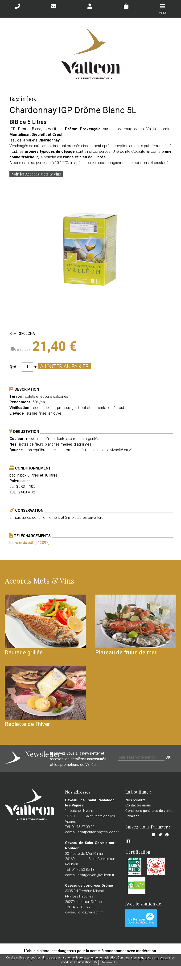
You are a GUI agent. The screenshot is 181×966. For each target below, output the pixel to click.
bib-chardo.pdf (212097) (29, 542)
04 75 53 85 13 (83, 869)
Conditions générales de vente (148, 811)
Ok (95, 962)
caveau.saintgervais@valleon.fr (89, 875)
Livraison (132, 816)
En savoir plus (110, 962)
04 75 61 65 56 (83, 907)
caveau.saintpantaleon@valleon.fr (92, 832)
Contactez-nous (138, 805)
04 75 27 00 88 (83, 827)
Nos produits (135, 800)
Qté (12, 367)
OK (167, 757)
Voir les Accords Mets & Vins (36, 174)
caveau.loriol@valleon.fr (84, 912)
